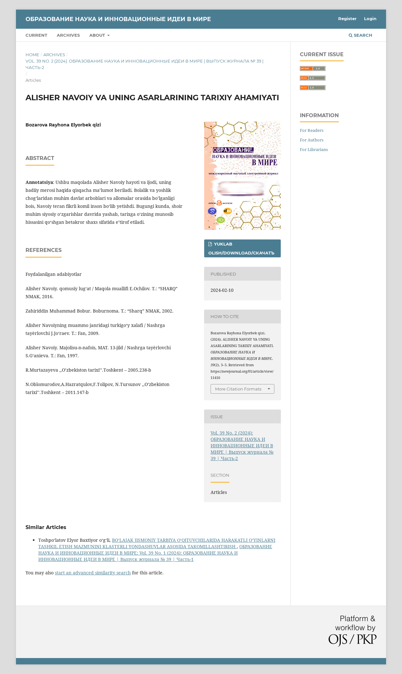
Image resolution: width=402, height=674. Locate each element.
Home (32, 54)
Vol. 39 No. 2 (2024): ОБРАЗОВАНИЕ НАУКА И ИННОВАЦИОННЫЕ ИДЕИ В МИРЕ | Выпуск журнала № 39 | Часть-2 (145, 64)
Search (360, 35)
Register (347, 18)
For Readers (312, 130)
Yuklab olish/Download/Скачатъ (241, 248)
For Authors (312, 140)
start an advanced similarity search (93, 573)
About (97, 35)
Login (370, 18)
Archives (68, 35)
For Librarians (314, 149)
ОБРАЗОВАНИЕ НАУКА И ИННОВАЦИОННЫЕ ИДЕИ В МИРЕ (118, 19)
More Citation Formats (238, 388)
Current (36, 35)
